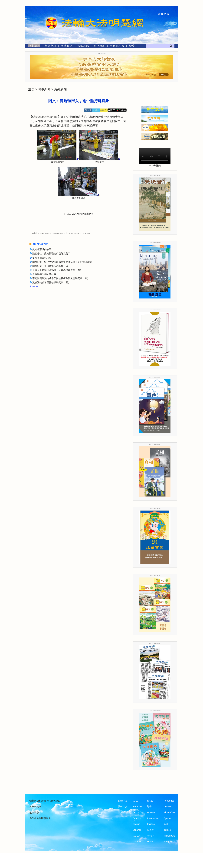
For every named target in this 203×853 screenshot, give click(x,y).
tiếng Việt (168, 841)
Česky (136, 812)
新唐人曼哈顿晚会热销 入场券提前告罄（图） (57, 270)
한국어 (150, 835)
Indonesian (152, 818)
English (136, 824)
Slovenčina (169, 812)
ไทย (166, 824)
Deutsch (137, 818)
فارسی (136, 835)
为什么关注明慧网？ (40, 818)
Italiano (151, 824)
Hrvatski (151, 812)
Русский (168, 806)
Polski (150, 841)
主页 (31, 89)
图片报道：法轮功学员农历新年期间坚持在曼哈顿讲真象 (62, 262)
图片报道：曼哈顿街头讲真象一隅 (50, 266)
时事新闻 (44, 89)
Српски (167, 818)
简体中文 (123, 806)
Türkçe (167, 830)
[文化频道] (99, 46)
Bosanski (137, 806)
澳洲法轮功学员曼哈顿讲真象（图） (51, 282)
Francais (137, 841)
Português (169, 800)
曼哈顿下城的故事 (41, 249)
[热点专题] (50, 46)
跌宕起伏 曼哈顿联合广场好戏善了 (51, 253)
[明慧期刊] (66, 46)
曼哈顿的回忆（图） (43, 258)
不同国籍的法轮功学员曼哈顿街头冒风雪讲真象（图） (60, 278)
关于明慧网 (35, 806)
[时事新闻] (33, 46)
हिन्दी (149, 806)
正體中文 (123, 800)
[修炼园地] (83, 46)
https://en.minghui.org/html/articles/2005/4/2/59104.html (67, 233)
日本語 (150, 830)
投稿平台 (34, 812)
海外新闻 (60, 89)
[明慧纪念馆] (117, 46)
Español (137, 830)
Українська (169, 835)
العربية (136, 800)
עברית (150, 800)
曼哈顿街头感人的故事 (44, 274)
